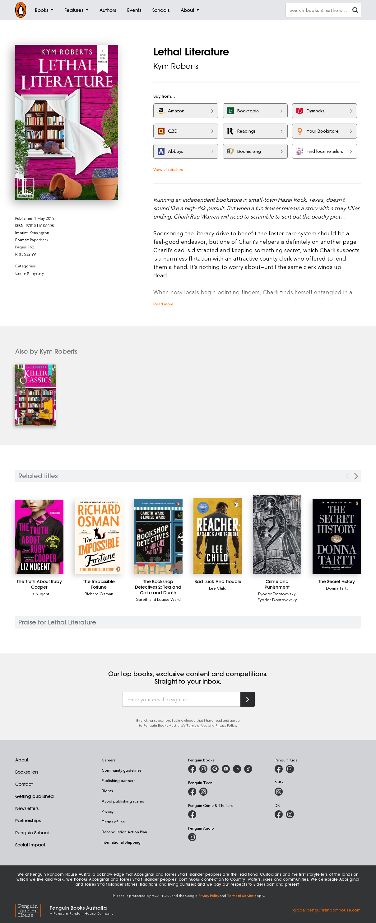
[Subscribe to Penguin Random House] (247, 699)
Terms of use (113, 821)
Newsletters (27, 808)
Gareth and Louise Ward (158, 599)
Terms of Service (240, 895)
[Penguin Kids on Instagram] (290, 769)
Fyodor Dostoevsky (276, 593)
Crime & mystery (29, 273)
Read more (163, 304)
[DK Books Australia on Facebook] (279, 814)
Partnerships (28, 820)
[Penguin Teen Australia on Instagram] (203, 792)
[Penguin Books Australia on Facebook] (192, 769)
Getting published (34, 796)
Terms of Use (196, 725)
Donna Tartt (337, 588)
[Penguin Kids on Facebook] (279, 769)
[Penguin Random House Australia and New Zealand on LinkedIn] (237, 769)
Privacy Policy (226, 725)
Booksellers (26, 772)
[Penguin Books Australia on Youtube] (226, 769)
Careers (108, 760)
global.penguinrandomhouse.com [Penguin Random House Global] (326, 910)
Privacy (108, 811)
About (21, 760)
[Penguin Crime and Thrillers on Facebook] (192, 814)
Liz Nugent (39, 593)
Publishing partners (118, 780)
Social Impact (30, 845)
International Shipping (121, 842)
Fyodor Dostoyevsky (277, 599)
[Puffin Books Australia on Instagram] (279, 792)
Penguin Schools (32, 833)
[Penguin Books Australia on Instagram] (203, 769)
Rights (107, 790)
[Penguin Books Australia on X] (215, 769)
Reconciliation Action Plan (124, 832)
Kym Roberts (175, 66)
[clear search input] (355, 10)
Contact (24, 784)
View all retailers (168, 169)
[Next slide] (356, 476)
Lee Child (217, 588)
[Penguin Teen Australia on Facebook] (192, 792)
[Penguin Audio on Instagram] (192, 837)
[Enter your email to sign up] (181, 699)
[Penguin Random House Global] (32, 909)
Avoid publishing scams (123, 801)
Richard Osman (99, 593)
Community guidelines (122, 770)
